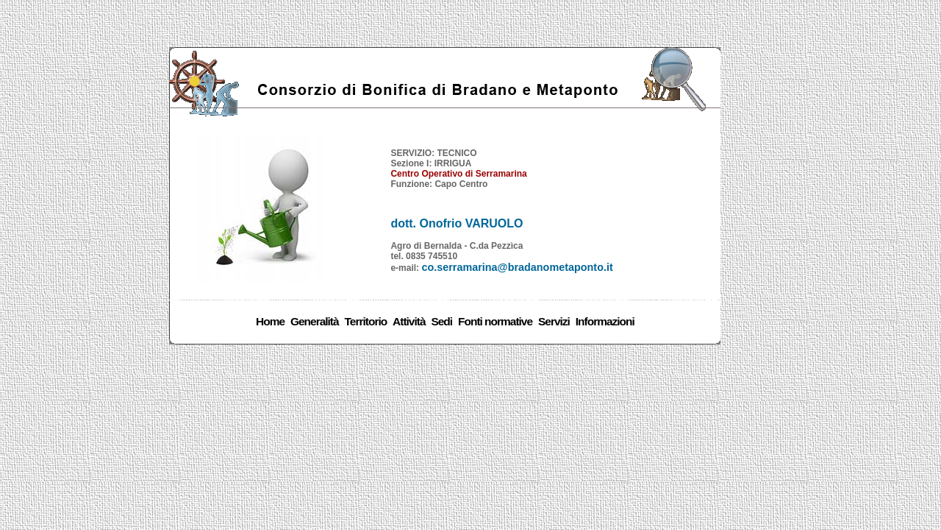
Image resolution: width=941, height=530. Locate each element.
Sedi (441, 321)
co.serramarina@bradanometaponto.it (516, 267)
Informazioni (605, 321)
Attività (409, 321)
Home (270, 321)
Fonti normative (495, 321)
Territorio (366, 321)
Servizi (554, 321)
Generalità (314, 321)
